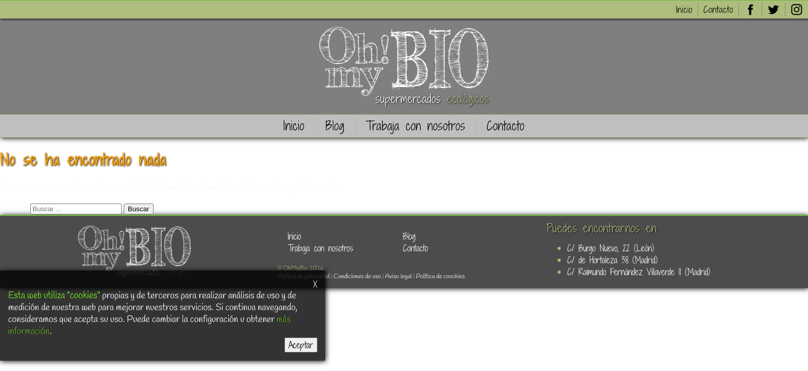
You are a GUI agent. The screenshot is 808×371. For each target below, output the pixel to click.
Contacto (718, 9)
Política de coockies (440, 277)
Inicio (684, 9)
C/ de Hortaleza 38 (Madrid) (612, 260)
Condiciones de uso (357, 277)
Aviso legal (398, 277)
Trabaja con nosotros (415, 125)
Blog (335, 125)
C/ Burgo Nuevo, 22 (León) (610, 248)
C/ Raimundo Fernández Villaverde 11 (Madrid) (638, 272)
